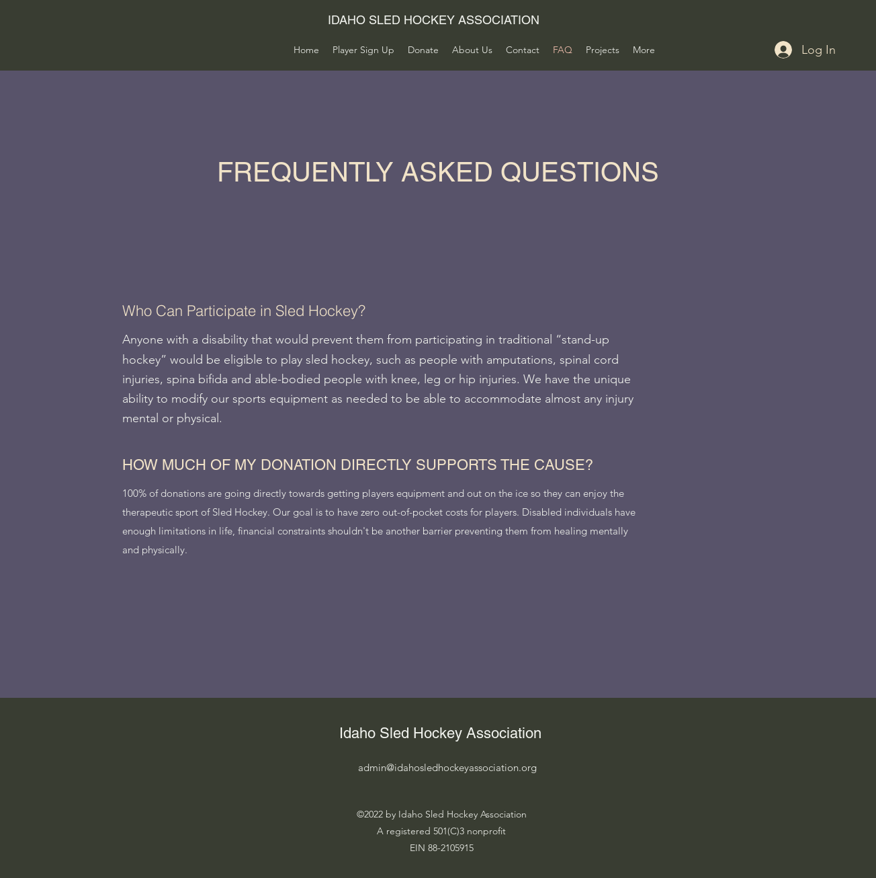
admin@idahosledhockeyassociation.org (447, 767)
